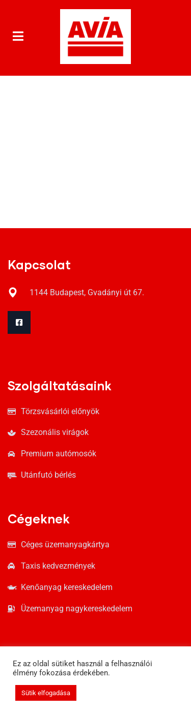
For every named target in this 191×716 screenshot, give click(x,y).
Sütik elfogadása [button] (45, 693)
